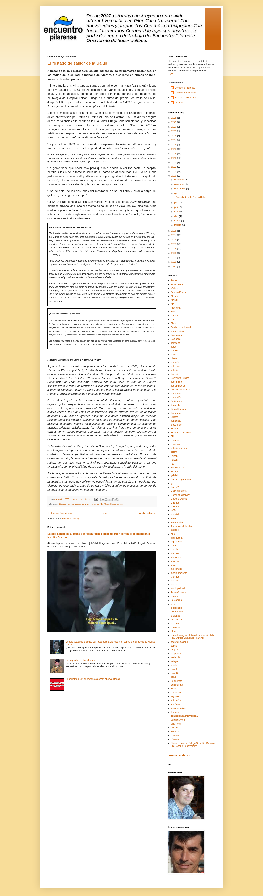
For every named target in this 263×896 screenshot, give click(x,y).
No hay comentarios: (81, 499)
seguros (175, 696)
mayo (177, 211)
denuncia (175, 405)
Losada (174, 549)
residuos (175, 665)
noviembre (179, 184)
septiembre (180, 188)
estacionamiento (179, 448)
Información (177, 522)
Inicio (104, 513)
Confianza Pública (180, 378)
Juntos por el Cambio (181, 526)
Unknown (179, 102)
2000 (174, 257)
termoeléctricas (178, 708)
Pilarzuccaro (177, 619)
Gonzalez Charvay (180, 495)
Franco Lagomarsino (185, 92)
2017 (174, 140)
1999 (174, 262)
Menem (174, 580)
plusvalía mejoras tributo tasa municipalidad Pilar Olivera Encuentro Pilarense (193, 636)
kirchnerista (176, 537)
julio (176, 202)
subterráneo (177, 700)
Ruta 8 (174, 669)
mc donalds (176, 569)
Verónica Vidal (178, 719)
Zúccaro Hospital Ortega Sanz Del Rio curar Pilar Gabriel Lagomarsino (91, 504)
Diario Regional (178, 409)
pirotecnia (176, 627)
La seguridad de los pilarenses (81, 660)
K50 (173, 534)
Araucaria (175, 307)
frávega (174, 471)
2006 (174, 239)
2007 (174, 235)
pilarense (175, 615)
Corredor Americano (181, 389)
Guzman (175, 502)
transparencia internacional (184, 716)
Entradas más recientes (60, 513)
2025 (174, 117)
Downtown (176, 413)
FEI (172, 463)
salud (173, 677)
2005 (174, 244)
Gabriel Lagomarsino (185, 97)
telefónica (175, 704)
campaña (175, 343)
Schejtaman (177, 684)
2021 (174, 122)
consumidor (177, 381)
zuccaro (175, 735)
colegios (175, 370)
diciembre (179, 179)
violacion (175, 731)
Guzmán (175, 506)
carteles (175, 350)
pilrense (175, 623)
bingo (173, 319)
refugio (174, 661)
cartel (173, 346)
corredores (176, 393)
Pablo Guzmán (178, 592)
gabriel (174, 475)
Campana (176, 339)
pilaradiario (176, 608)
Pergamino (176, 600)
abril (176, 216)
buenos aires (177, 331)
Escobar (175, 440)
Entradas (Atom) (70, 518)
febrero (178, 225)
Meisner (175, 576)
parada (174, 596)
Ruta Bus (175, 673)
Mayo (173, 565)
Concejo (175, 374)
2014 (174, 153)
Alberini (174, 296)
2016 (174, 144)
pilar (173, 604)
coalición (175, 362)
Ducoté (174, 417)
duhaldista (176, 420)
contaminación (178, 385)
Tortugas (175, 712)
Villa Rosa (176, 723)
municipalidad (178, 588)
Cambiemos (177, 335)
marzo (177, 220)
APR (173, 304)
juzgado (175, 530)
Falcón (174, 459)
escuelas (175, 444)
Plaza (173, 631)
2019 (174, 131)
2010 (174, 171)
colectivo (175, 366)
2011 (174, 167)
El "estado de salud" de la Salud (77, 63)
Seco (173, 688)
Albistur (174, 300)
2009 (174, 176)
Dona (170, 74)
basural (174, 315)
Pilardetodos (177, 611)
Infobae (174, 518)
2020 (174, 126)
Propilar (175, 649)
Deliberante (176, 401)
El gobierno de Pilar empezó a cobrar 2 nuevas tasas (93, 679)
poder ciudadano (179, 642)
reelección (176, 657)
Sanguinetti (176, 681)
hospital (175, 514)
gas (172, 483)
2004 (174, 248)
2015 (174, 149)
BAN (173, 311)
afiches (174, 288)
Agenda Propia (178, 292)
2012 (174, 162)
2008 (174, 230)
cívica (174, 354)
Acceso (174, 280)
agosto (178, 193)
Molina (174, 584)
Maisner (175, 553)
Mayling (175, 561)
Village (174, 727)
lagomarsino (177, 541)
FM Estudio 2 (177, 467)
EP (172, 436)
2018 (174, 135)
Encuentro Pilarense (185, 87)
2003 (174, 253)
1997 (174, 266)
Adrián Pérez (177, 284)
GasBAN (175, 487)
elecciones (176, 424)
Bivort (174, 323)
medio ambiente (179, 573)
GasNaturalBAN (179, 491)
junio (177, 207)
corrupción (176, 397)
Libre (173, 545)
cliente (174, 358)
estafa (174, 452)
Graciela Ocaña (179, 498)
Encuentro (176, 428)
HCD (173, 510)
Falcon (174, 456)
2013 (174, 158)
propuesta (176, 653)
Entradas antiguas (146, 513)
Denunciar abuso (179, 755)
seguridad (176, 692)
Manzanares (177, 557)
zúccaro (175, 739)
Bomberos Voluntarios (182, 327)
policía (174, 645)
